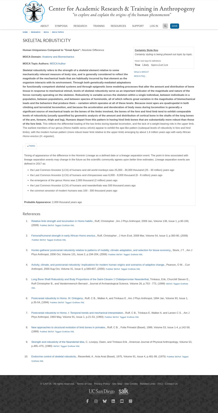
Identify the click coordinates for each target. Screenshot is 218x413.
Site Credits (131, 383)
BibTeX (51, 225)
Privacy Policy (102, 383)
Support (138, 26)
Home (25, 32)
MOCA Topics (58, 32)
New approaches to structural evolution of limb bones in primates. (68, 327)
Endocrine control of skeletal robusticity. (53, 356)
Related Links (147, 383)
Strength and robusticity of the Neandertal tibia (57, 342)
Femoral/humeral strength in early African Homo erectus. (63, 235)
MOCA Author (58, 63)
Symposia (61, 26)
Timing (32, 146)
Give (174, 26)
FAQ (160, 383)
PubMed (43, 225)
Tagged (58, 225)
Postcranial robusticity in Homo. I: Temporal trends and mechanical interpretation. (77, 312)
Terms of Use (84, 383)
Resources (118, 26)
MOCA (46, 32)
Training (99, 26)
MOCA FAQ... (140, 76)
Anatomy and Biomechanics (58, 56)
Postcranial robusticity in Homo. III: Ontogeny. (57, 298)
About (44, 26)
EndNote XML (68, 225)
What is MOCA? (141, 72)
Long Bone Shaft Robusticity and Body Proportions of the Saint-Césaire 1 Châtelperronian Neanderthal (90, 279)
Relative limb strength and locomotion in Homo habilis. (62, 221)
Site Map (117, 383)
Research (80, 26)
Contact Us (171, 383)
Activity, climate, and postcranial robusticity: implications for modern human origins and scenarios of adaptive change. (98, 264)
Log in (154, 26)
